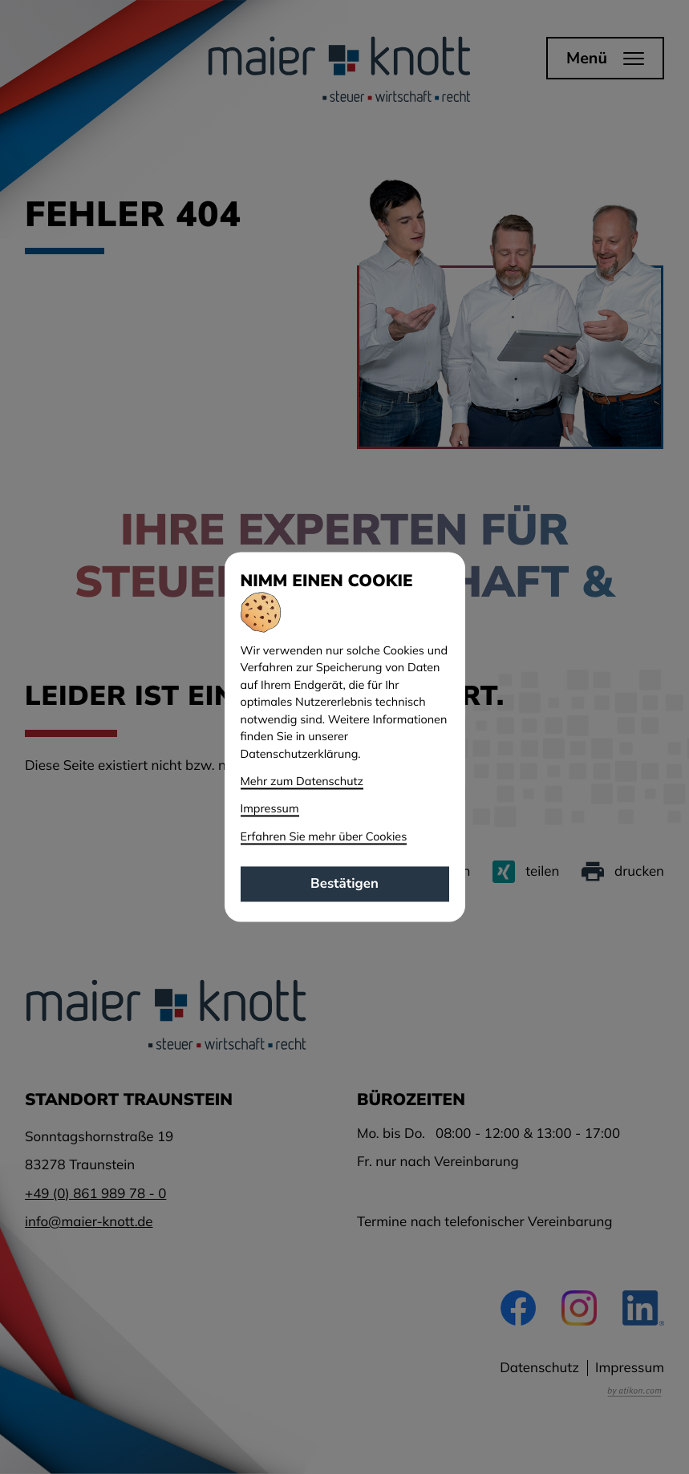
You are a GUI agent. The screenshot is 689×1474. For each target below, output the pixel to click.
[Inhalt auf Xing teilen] (525, 872)
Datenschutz (539, 1367)
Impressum (629, 1367)
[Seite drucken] (623, 872)
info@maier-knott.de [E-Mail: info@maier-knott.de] (89, 1221)
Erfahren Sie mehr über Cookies (324, 836)
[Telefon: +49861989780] (95, 1194)
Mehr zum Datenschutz (302, 782)
